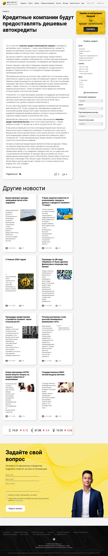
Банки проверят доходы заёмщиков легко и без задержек (17, 200)
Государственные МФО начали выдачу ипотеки (53, 373)
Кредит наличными (20, 532)
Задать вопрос (15, 508)
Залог (80, 105)
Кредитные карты (37, 532)
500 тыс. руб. (84, 71)
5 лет (81, 82)
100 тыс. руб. (84, 67)
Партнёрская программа (41, 534)
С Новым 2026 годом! (16, 259)
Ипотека (82, 49)
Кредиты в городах (10, 534)
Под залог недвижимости (88, 56)
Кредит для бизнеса (80, 532)
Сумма (81, 63)
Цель (80, 46)
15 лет (81, 87)
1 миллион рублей (85, 73)
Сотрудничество (60, 534)
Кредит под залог (63, 532)
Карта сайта (24, 534)
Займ (81, 53)
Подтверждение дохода (88, 112)
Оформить (90, 29)
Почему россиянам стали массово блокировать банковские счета (54, 319)
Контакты (6, 532)
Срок (80, 77)
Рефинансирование (86, 58)
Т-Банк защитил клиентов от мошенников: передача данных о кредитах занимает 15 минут (56, 201)
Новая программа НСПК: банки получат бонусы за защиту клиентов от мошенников (17, 375)
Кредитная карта (85, 60)
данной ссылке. (95, 553)
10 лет (81, 85)
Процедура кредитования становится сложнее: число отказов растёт (18, 319)
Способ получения (86, 120)
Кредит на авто (84, 51)
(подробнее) (18, 500)
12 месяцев (83, 80)
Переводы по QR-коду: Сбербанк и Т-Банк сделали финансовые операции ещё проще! (55, 263)
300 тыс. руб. (84, 69)
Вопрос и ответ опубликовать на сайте (21, 495)
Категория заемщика (87, 97)
